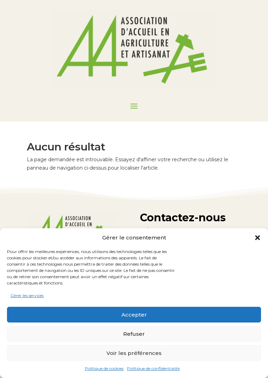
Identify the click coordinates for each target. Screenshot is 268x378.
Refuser (134, 334)
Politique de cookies (104, 368)
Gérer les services (27, 295)
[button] (257, 237)
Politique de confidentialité (153, 368)
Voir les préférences (134, 353)
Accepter (134, 314)
